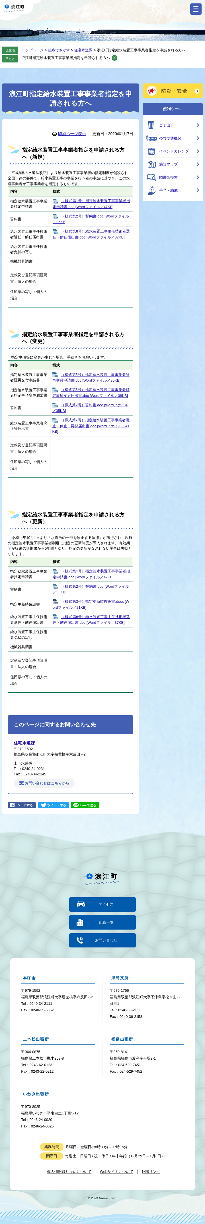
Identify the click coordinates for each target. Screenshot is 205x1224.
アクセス (106, 904)
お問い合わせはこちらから (47, 783)
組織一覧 (106, 922)
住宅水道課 (83, 50)
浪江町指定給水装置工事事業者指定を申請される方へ (65, 58)
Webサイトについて (116, 1171)
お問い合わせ (106, 940)
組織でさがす (59, 50)
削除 (114, 58)
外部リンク (151, 1171)
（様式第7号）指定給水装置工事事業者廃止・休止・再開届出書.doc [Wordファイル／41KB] (91, 426)
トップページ (32, 50)
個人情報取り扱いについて (69, 1171)
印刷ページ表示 (72, 133)
